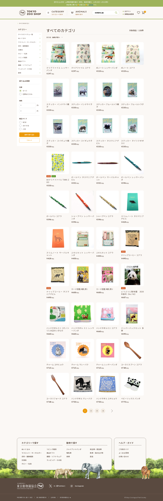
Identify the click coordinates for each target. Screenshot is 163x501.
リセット (29, 140)
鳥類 (68, 456)
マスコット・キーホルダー (32, 453)
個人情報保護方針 (41, 497)
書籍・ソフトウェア (25, 65)
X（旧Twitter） (57, 486)
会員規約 (53, 497)
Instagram (77, 486)
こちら (91, 5)
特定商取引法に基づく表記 (24, 497)
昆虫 (91, 456)
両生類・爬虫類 (96, 449)
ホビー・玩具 (22, 54)
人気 (24, 129)
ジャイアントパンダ (73, 449)
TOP (18, 23)
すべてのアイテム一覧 (25, 34)
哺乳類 (68, 453)
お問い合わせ (124, 456)
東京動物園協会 (64, 497)
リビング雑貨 (52, 449)
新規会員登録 (129, 14)
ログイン (128, 11)
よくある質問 (124, 453)
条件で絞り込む (29, 135)
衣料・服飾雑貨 (27, 456)
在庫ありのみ (27, 94)
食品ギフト (22, 61)
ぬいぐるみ (26, 449)
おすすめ (26, 125)
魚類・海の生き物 (96, 453)
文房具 (24, 460)
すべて (25, 91)
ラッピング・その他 (25, 69)
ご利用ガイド (124, 449)
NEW (24, 122)
